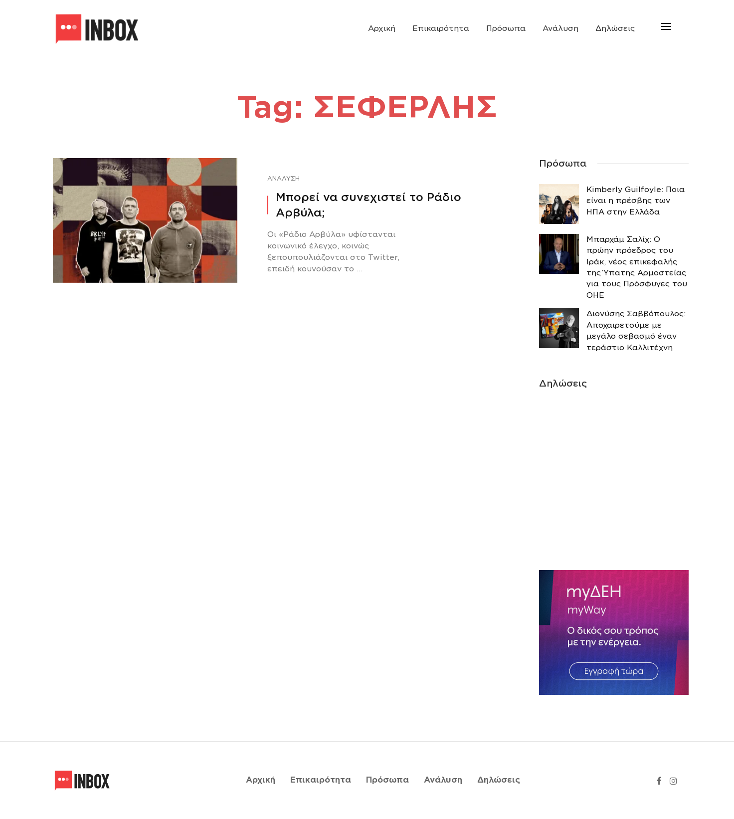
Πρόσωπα (506, 28)
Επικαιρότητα (440, 28)
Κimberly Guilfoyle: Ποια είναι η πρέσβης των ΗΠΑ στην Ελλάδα (635, 200)
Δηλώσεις (615, 28)
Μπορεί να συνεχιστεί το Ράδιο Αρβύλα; (368, 205)
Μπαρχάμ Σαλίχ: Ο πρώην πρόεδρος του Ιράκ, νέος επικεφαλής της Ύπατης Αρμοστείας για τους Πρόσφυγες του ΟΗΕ (636, 267)
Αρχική (381, 28)
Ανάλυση (560, 28)
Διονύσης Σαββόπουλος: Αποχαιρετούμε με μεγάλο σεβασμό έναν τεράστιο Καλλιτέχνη (636, 330)
